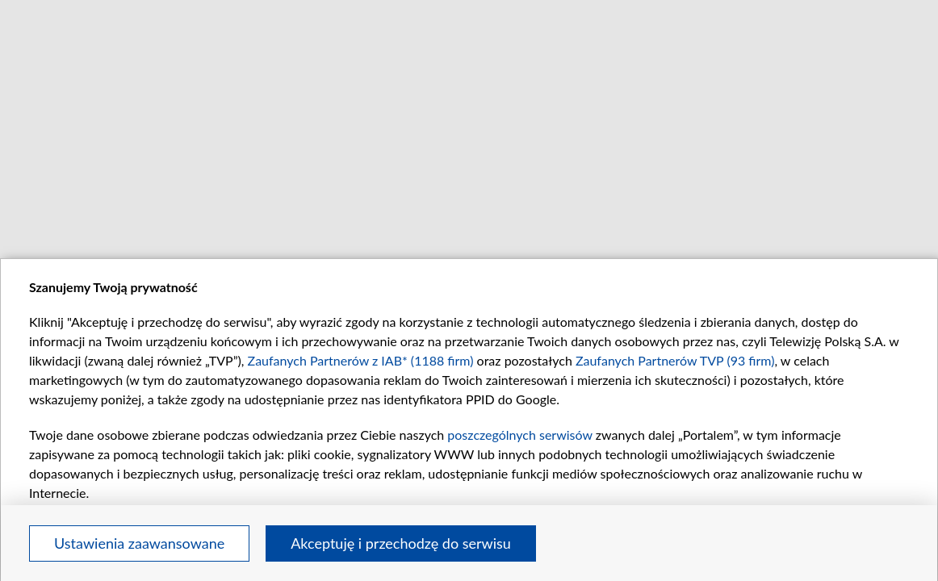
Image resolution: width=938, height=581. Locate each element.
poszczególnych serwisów (519, 434)
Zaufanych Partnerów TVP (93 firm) (675, 360)
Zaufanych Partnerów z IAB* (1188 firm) (361, 360)
